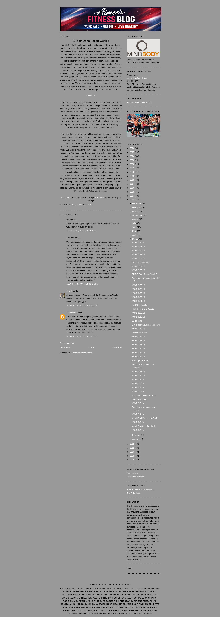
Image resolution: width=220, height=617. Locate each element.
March (135, 239)
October (136, 211)
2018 (132, 180)
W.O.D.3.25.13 (138, 285)
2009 (132, 456)
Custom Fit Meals (139, 333)
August (135, 219)
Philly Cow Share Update (143, 309)
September (137, 215)
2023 (132, 160)
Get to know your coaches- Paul (146, 325)
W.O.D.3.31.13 (138, 246)
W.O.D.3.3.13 (138, 422)
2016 (132, 188)
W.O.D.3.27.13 (138, 266)
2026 (132, 148)
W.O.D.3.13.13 (138, 352)
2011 (132, 448)
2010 (132, 452)
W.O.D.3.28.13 (138, 258)
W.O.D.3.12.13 (138, 356)
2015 (132, 192)
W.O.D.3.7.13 (138, 387)
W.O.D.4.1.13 (138, 242)
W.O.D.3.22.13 (138, 297)
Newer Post (65, 347)
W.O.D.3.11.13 (138, 371)
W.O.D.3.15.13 (138, 345)
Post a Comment (67, 343)
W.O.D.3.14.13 (138, 349)
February (136, 435)
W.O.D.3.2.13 (138, 430)
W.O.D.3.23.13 (138, 293)
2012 (132, 444)
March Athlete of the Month (143, 426)
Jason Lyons (72, 312)
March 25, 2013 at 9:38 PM (81, 231)
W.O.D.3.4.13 (138, 414)
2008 (132, 460)
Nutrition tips (132, 473)
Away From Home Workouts (139, 102)
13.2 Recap (137, 321)
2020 (132, 172)
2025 (132, 152)
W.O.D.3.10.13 (138, 375)
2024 (132, 156)
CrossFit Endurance (140, 262)
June (134, 227)
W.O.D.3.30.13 (138, 250)
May (134, 231)
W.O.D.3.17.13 (138, 337)
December (137, 203)
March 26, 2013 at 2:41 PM (81, 336)
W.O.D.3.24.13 (138, 289)
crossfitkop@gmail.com (137, 78)
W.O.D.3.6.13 (138, 391)
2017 (132, 184)
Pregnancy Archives (135, 476)
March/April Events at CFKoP (145, 418)
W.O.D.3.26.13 (138, 270)
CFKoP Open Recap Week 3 (144, 274)
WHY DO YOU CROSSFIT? (144, 395)
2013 (132, 200)
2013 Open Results (140, 360)
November (137, 207)
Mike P (69, 291)
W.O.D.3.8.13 (138, 383)
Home (91, 347)
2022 (132, 164)
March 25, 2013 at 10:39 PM (82, 284)
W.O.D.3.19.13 (138, 317)
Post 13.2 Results (139, 305)
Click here (90, 96)
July (134, 223)
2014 (132, 196)
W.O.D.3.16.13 (138, 341)
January (136, 439)
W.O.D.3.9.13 (138, 379)
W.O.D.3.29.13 (138, 254)
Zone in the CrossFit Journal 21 (140, 489)
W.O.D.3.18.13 (138, 329)
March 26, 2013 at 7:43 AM (81, 305)
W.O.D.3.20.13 (138, 313)
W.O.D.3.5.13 (138, 403)
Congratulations (139, 399)
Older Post (117, 347)
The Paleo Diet (133, 493)
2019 (132, 176)
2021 (132, 168)
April (134, 235)
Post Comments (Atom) (82, 353)
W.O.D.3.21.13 (138, 301)
